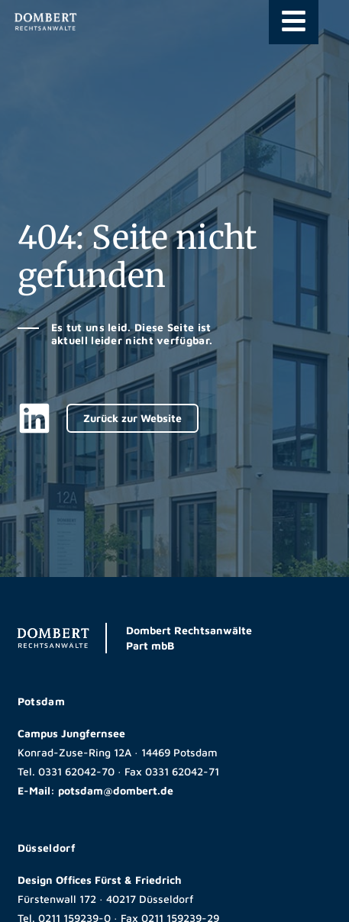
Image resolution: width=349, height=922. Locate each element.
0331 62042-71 (182, 771)
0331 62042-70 (76, 771)
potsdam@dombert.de (115, 790)
